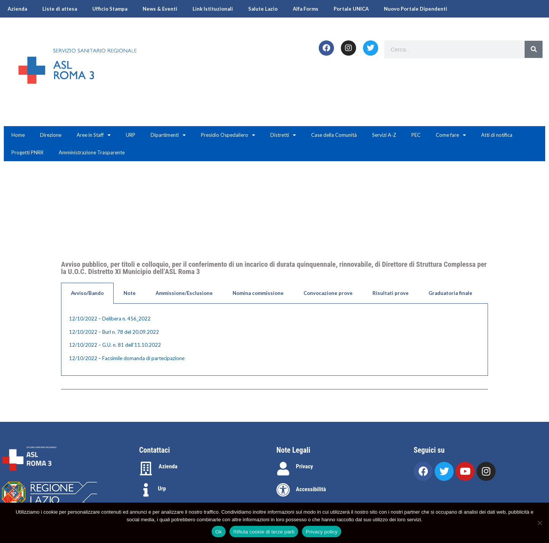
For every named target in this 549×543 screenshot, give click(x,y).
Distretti (283, 135)
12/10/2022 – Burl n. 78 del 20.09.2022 (114, 332)
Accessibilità (311, 489)
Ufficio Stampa (109, 9)
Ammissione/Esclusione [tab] (184, 293)
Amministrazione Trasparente (92, 152)
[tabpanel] (274, 340)
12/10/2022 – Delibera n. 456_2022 (110, 319)
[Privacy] (283, 469)
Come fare (451, 135)
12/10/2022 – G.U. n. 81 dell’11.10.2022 (115, 345)
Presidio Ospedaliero (228, 135)
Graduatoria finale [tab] (450, 293)
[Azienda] (146, 469)
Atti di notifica (496, 135)
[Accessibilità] (283, 490)
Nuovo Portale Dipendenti (415, 9)
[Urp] (146, 490)
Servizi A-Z (384, 135)
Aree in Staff (94, 135)
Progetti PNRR (27, 152)
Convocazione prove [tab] (328, 293)
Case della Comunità (334, 135)
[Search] (534, 49)
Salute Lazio (263, 9)
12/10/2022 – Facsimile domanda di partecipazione (127, 358)
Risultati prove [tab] (390, 293)
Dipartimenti (168, 135)
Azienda (17, 9)
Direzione (50, 135)
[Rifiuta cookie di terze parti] (539, 523)
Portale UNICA (351, 9)
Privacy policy (321, 532)
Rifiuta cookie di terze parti (263, 532)
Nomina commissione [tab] (258, 293)
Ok (218, 532)
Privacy (304, 466)
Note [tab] (130, 293)
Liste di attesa (59, 9)
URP (130, 135)
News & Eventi (160, 9)
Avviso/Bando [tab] (87, 293)
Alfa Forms (305, 9)
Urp (162, 488)
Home (18, 135)
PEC (416, 135)
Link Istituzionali (213, 9)
